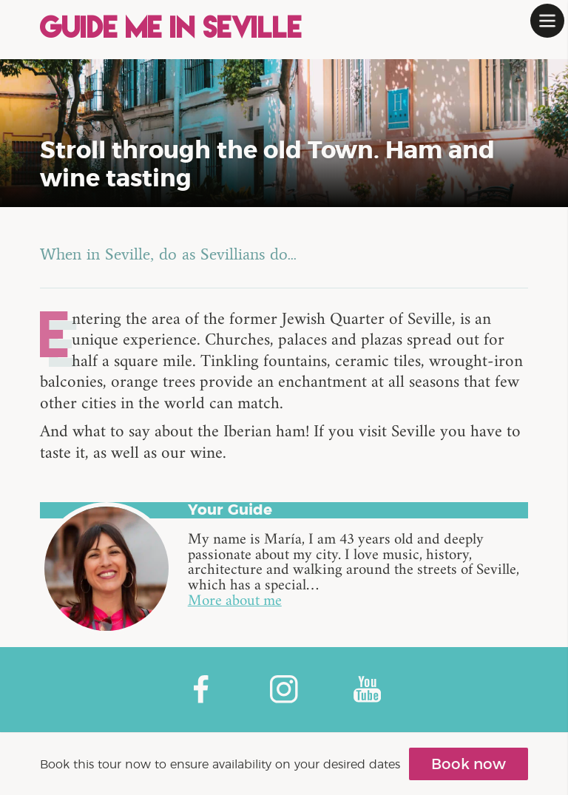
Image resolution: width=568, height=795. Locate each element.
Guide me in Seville (171, 29)
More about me (235, 602)
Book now (468, 764)
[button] (547, 21)
